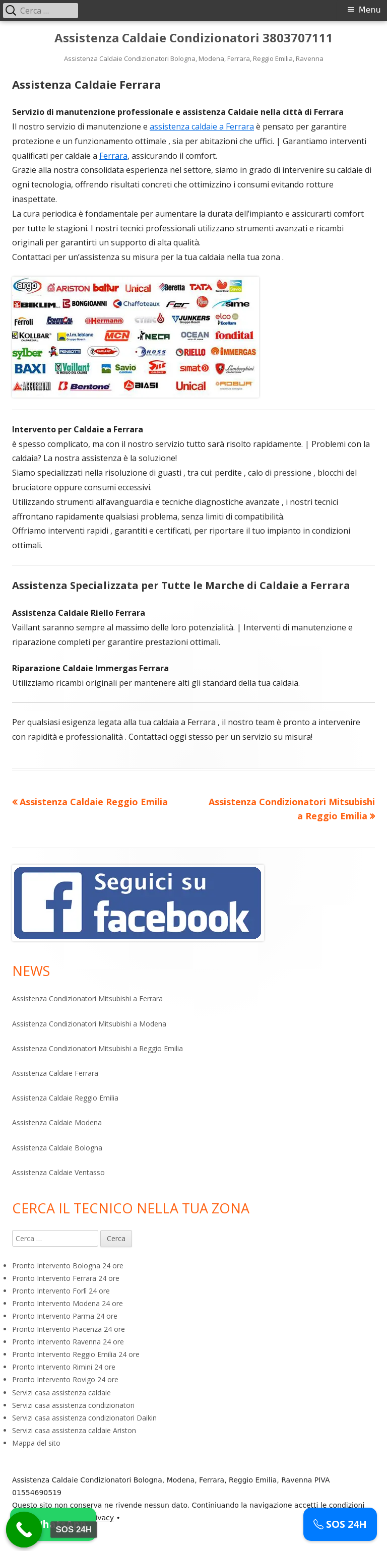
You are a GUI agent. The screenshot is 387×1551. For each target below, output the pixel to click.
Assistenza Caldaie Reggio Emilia (65, 1098)
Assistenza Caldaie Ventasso (58, 1172)
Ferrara (113, 155)
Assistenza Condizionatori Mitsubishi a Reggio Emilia (97, 1048)
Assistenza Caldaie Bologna (57, 1147)
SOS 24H (340, 1524)
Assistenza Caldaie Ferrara (55, 1073)
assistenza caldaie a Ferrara (202, 126)
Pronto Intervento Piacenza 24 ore (68, 1329)
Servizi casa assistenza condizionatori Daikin (84, 1418)
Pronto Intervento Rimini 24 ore (63, 1367)
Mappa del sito (36, 1443)
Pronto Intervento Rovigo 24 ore (65, 1379)
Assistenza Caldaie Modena (57, 1122)
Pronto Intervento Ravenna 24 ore (68, 1341)
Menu (370, 10)
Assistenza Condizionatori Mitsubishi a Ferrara (87, 998)
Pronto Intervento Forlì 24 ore (61, 1291)
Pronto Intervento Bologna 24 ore (67, 1265)
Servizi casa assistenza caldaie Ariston (74, 1430)
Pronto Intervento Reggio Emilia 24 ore (76, 1354)
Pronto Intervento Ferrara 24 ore (65, 1278)
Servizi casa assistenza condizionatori (73, 1405)
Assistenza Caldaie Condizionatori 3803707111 (193, 38)
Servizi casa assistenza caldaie (61, 1392)
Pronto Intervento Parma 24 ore (64, 1316)
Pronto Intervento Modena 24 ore (67, 1303)
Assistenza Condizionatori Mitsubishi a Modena (89, 1023)
